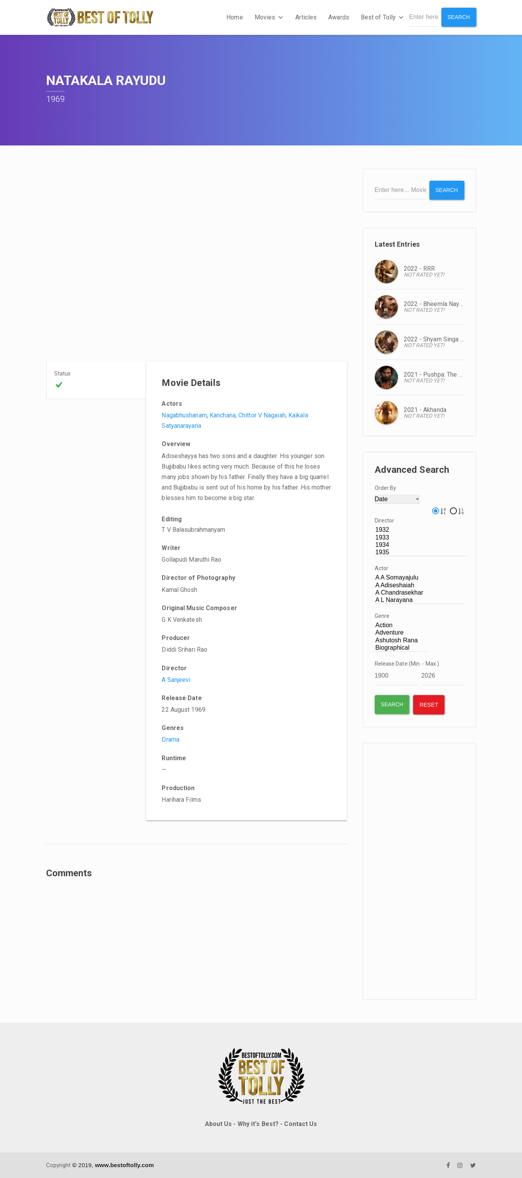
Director (385, 520)
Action (401, 625)
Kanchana (223, 415)
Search (458, 17)
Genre (382, 616)
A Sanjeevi (176, 679)
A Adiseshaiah (420, 585)
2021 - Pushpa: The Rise (437, 374)
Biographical (401, 647)
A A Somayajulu (420, 577)
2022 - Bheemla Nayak (435, 303)
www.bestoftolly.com (124, 1164)
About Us (218, 1123)
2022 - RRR (419, 268)
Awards (338, 17)
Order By (385, 487)
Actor (382, 568)
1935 (422, 552)
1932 (422, 530)
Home (234, 17)
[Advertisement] (419, 870)
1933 (422, 537)
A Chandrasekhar (420, 592)
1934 (422, 544)
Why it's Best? (258, 1123)
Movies (269, 17)
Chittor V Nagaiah (262, 415)
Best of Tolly (382, 17)
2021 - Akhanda (425, 409)
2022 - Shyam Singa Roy (437, 339)
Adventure (401, 633)
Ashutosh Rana (401, 640)
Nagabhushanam (184, 415)
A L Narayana (420, 600)
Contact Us (300, 1123)
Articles (306, 17)
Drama (170, 739)
